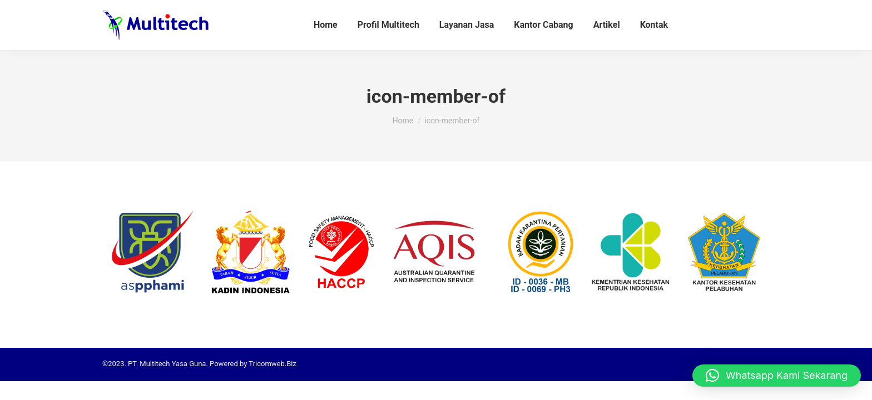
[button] (776, 375)
